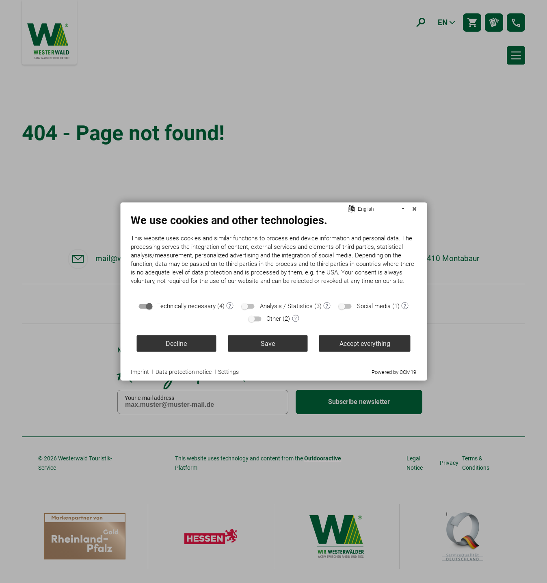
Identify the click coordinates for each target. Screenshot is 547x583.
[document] (273, 255)
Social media (374, 306)
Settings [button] (228, 371)
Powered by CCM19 (394, 372)
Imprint (140, 371)
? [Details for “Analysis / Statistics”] (327, 306)
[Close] (414, 209)
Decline (176, 343)
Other (273, 318)
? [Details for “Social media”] (405, 306)
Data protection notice (184, 371)
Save (268, 343)
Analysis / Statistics (286, 306)
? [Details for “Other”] (295, 318)
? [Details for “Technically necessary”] (230, 306)
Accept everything (364, 343)
